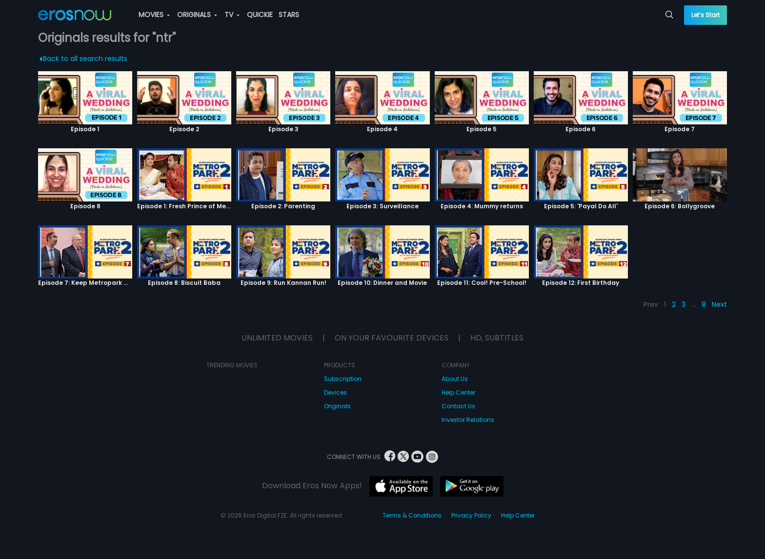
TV (232, 15)
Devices (335, 392)
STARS (289, 15)
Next (719, 304)
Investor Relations (468, 420)
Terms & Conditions (412, 515)
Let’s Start (705, 15)
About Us (455, 379)
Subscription (343, 379)
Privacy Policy (471, 515)
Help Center (458, 392)
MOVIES (154, 15)
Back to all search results (83, 58)
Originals (337, 406)
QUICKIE (260, 15)
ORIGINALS (197, 15)
